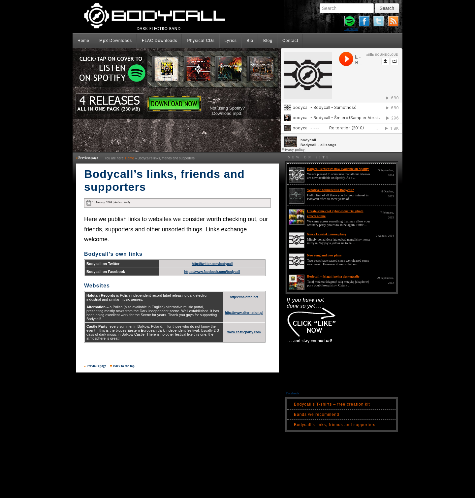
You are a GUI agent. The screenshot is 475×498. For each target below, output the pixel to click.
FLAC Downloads (159, 40)
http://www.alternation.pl (244, 313)
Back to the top (122, 366)
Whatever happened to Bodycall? (330, 190)
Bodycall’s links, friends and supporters (334, 424)
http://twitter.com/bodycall (212, 264)
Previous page (87, 157)
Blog (267, 40)
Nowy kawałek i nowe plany (326, 234)
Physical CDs (200, 40)
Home (83, 40)
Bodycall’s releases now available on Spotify (338, 169)
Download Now (174, 104)
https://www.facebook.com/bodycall (212, 272)
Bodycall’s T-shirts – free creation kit (332, 404)
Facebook (351, 29)
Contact (290, 40)
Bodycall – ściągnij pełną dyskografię (333, 276)
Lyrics (231, 40)
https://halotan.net (244, 297)
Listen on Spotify (165, 69)
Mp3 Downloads (115, 40)
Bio (250, 40)
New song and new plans (324, 255)
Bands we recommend (316, 414)
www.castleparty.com (244, 332)
